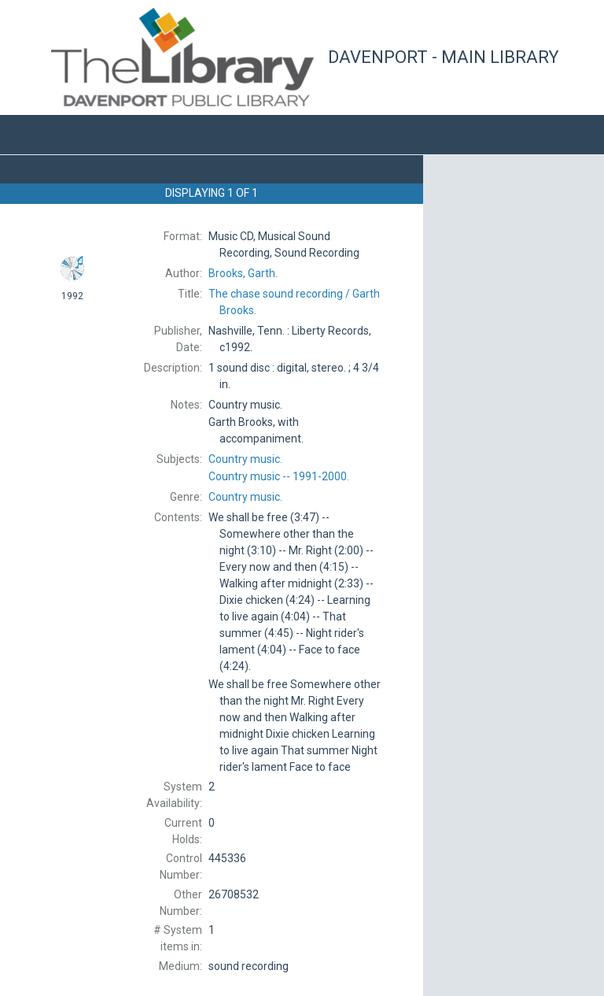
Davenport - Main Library (443, 57)
